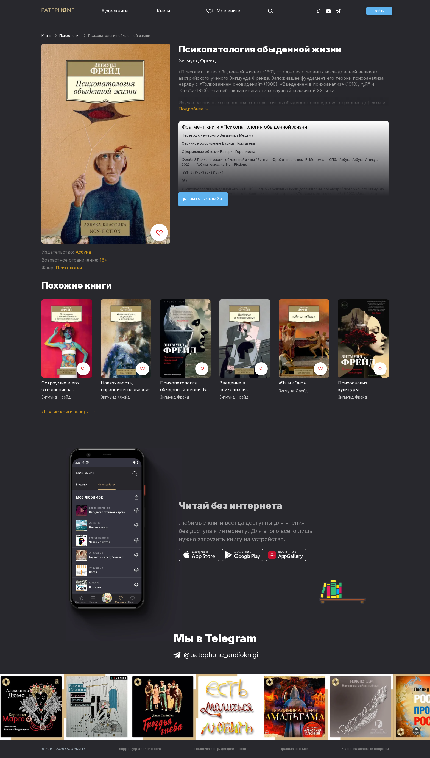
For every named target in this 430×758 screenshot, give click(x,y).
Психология (69, 35)
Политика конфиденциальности (220, 749)
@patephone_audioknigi (215, 655)
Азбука (83, 252)
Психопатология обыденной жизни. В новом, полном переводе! (183, 386)
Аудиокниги (114, 10)
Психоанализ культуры (352, 386)
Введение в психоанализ (233, 386)
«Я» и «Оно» (292, 383)
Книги (163, 10)
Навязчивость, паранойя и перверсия (125, 386)
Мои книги (223, 10)
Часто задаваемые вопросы (365, 749)
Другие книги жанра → (68, 411)
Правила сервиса (294, 749)
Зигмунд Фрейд (197, 60)
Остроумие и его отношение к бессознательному (62, 386)
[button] (379, 11)
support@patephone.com (140, 749)
